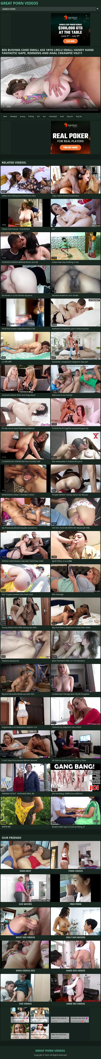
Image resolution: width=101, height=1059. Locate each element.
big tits (79, 116)
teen (5, 116)
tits (38, 116)
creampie (53, 116)
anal (62, 116)
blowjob (13, 116)
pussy (22, 116)
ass (44, 116)
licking (31, 116)
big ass (70, 116)
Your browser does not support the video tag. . (50, 85)
